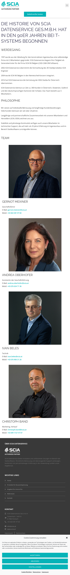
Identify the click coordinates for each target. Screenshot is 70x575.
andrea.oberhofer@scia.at (18, 283)
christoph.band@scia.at (17, 430)
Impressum (45, 572)
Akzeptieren (35, 555)
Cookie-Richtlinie (26, 572)
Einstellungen (35, 567)
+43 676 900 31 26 (14, 359)
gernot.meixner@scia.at (17, 210)
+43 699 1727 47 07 (14, 433)
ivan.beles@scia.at (15, 356)
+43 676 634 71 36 (14, 286)
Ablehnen (35, 561)
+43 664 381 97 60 (14, 213)
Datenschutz (37, 572)
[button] (67, 538)
